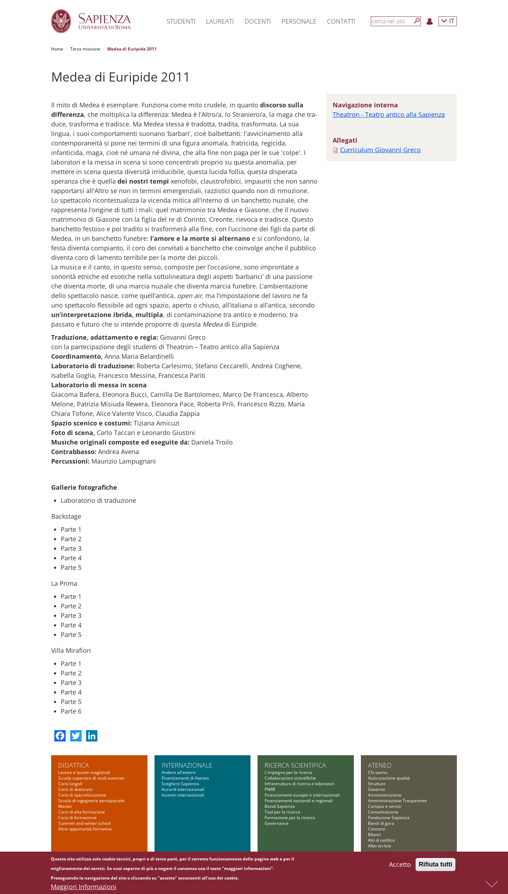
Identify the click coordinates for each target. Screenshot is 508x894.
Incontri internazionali (183, 795)
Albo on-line (379, 846)
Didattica (73, 765)
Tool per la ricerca (282, 812)
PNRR (270, 789)
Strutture (377, 784)
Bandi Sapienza (280, 806)
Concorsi (376, 829)
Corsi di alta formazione (81, 812)
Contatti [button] (341, 21)
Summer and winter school (84, 823)
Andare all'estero (178, 772)
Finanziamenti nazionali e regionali (299, 801)
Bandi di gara (381, 823)
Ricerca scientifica (295, 765)
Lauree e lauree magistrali (84, 772)
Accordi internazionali (183, 789)
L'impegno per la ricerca (288, 772)
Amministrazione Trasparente (397, 801)
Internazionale (187, 765)
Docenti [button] (257, 21)
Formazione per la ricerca (290, 818)
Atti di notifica (381, 840)
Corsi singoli (70, 784)
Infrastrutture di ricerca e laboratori (299, 784)
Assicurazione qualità (389, 778)
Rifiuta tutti (435, 864)
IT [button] (447, 21)
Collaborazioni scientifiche (290, 778)
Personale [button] (299, 21)
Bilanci (374, 835)
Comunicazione (383, 812)
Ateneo (380, 765)
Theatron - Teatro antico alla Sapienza (389, 114)
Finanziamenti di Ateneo (185, 778)
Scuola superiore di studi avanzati (91, 778)
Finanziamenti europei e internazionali (302, 795)
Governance (277, 823)
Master (65, 806)
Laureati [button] (220, 21)
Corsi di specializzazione (82, 795)
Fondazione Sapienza (389, 818)
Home (57, 49)
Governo (376, 789)
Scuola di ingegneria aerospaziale (91, 801)
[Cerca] (417, 20)
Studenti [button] (181, 21)
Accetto (400, 864)
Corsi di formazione (77, 818)
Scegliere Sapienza (180, 784)
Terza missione (85, 49)
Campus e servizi (384, 806)
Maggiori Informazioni (83, 886)
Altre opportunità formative (85, 829)
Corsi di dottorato (75, 789)
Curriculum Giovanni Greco (380, 149)
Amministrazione (384, 795)
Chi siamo (377, 772)
